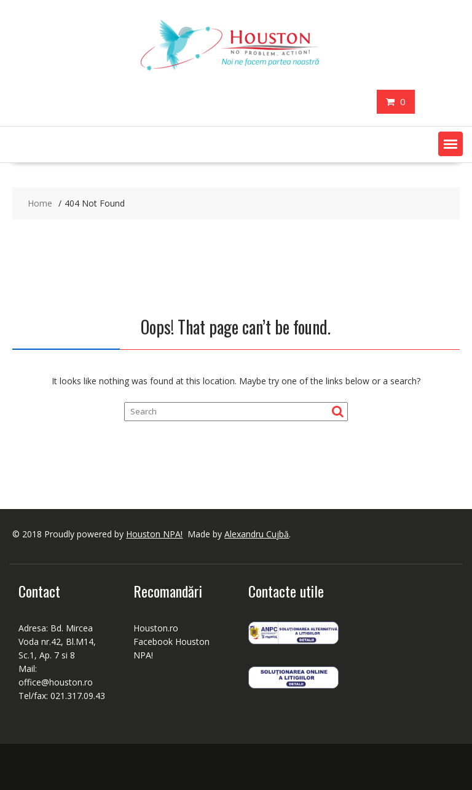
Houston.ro (155, 628)
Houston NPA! (154, 534)
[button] (450, 144)
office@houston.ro (56, 682)
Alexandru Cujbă (256, 534)
